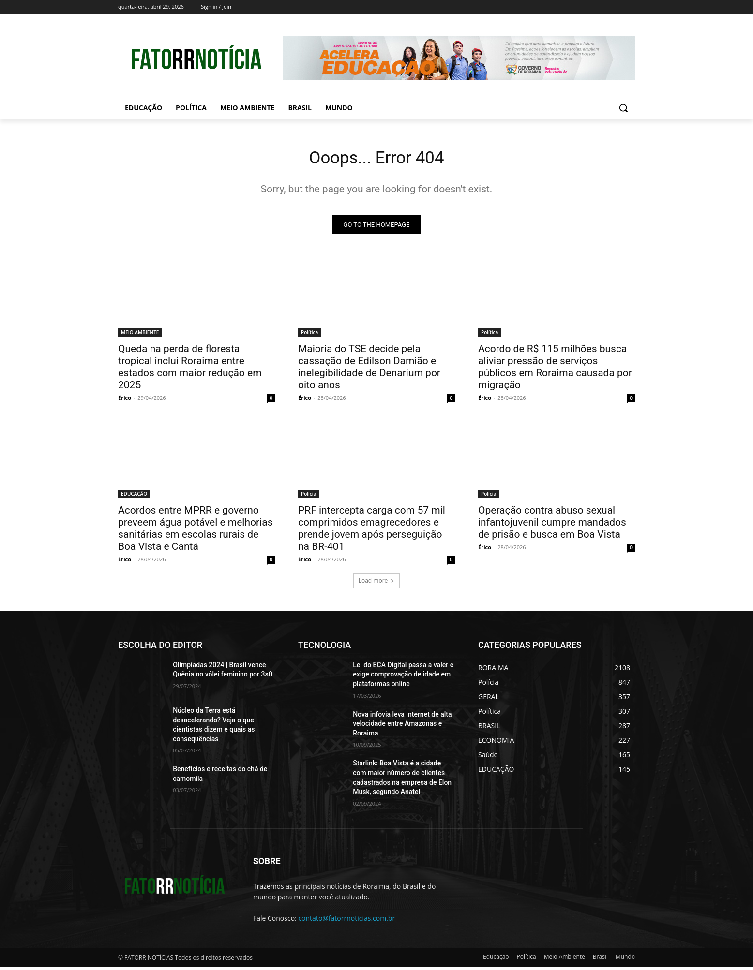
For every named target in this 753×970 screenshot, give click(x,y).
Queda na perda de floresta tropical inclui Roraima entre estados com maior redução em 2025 (190, 370)
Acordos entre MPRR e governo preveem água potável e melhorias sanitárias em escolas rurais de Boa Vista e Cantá (195, 532)
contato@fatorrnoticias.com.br (346, 921)
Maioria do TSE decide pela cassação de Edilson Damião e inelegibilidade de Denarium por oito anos (369, 370)
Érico (124, 401)
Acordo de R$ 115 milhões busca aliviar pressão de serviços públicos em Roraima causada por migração (555, 370)
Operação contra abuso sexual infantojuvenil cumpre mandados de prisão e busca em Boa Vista (552, 526)
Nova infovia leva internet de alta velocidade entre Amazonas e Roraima (402, 727)
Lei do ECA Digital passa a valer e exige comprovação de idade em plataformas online (403, 677)
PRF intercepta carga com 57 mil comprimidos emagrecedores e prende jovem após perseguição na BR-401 (371, 532)
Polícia (308, 497)
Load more (377, 584)
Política (309, 335)
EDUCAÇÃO (134, 497)
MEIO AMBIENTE (140, 335)
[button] (623, 107)
